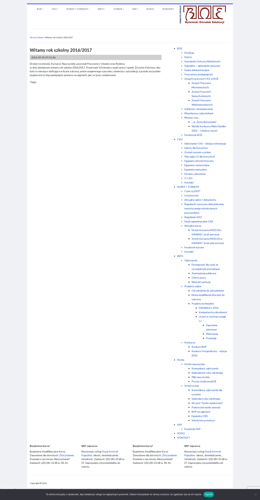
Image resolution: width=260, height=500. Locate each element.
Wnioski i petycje (201, 281)
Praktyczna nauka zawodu (206, 407)
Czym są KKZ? (192, 191)
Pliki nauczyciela (200, 377)
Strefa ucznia (191, 385)
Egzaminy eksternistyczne (199, 160)
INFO (180, 255)
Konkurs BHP (199, 346)
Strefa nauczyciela (194, 364)
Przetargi (211, 338)
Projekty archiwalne (203, 303)
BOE (179, 48)
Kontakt (189, 182)
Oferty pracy (199, 277)
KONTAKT (183, 437)
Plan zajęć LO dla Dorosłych (199, 156)
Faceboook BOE (193, 134)
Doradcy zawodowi (194, 173)
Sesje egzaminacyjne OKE (198, 221)
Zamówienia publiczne (204, 273)
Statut (188, 57)
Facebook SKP (192, 428)
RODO (181, 433)
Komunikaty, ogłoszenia (205, 368)
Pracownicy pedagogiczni (198, 74)
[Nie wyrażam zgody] (255, 494)
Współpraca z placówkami (198, 113)
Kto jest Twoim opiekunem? (207, 403)
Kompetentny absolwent (213, 312)
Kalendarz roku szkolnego (206, 398)
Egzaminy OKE (200, 415)
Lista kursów (191, 195)
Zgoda (208, 494)
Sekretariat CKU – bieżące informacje (205, 143)
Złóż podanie (66, 455)
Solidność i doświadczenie (198, 108)
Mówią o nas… (192, 117)
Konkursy (189, 342)
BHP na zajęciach (201, 411)
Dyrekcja (189, 52)
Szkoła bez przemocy (203, 420)
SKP (179, 424)
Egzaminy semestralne (196, 165)
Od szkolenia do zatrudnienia (208, 290)
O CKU (188, 178)
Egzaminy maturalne (195, 169)
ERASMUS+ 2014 (208, 307)
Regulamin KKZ (193, 217)
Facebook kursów (194, 247)
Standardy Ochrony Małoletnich (202, 61)
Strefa (180, 359)
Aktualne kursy (192, 225)
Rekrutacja (212, 333)
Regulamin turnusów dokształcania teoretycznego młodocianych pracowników (204, 208)
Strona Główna (37, 37)
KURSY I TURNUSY (188, 186)
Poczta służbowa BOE (204, 381)
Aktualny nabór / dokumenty (200, 199)
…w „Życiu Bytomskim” (204, 121)
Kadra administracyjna (196, 70)
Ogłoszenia (190, 260)
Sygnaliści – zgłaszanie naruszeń (202, 65)
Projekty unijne (192, 286)
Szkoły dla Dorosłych (196, 147)
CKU (180, 139)
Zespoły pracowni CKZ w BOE (201, 78)
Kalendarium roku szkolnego (207, 372)
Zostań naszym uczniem (197, 152)
